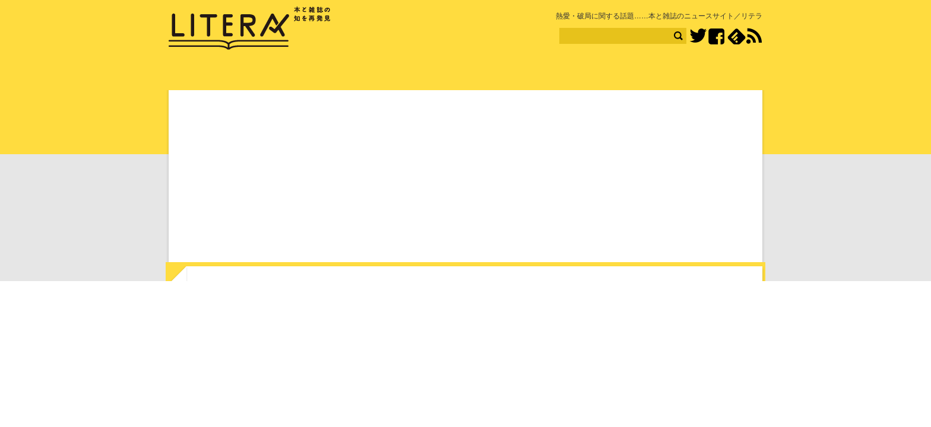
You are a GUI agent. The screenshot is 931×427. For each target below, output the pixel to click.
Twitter (698, 36)
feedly (736, 36)
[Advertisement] (465, 178)
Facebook (716, 36)
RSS (754, 36)
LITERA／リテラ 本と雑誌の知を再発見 (250, 28)
